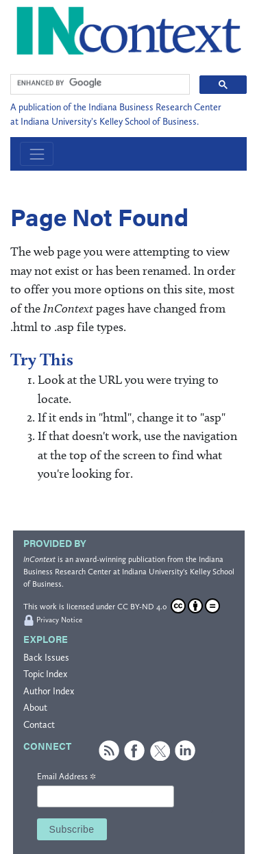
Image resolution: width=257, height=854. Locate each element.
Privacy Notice (59, 619)
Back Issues (46, 657)
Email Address (66, 776)
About (35, 707)
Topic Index (45, 674)
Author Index (48, 691)
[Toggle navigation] (36, 154)
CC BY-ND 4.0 (168, 605)
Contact (39, 725)
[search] (98, 83)
